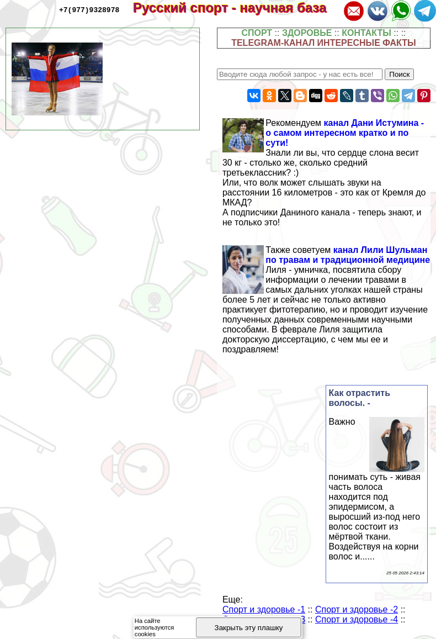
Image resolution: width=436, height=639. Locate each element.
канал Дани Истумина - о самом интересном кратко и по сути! (344, 132)
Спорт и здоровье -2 (356, 609)
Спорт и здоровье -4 (356, 619)
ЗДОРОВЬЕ (307, 33)
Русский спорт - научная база (237, 7)
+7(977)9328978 (89, 9)
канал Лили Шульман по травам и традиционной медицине (347, 255)
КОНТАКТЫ (366, 33)
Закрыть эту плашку (249, 628)
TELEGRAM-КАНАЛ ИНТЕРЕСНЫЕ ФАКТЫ (323, 42)
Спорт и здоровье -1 (263, 609)
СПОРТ (256, 33)
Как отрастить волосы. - (359, 398)
